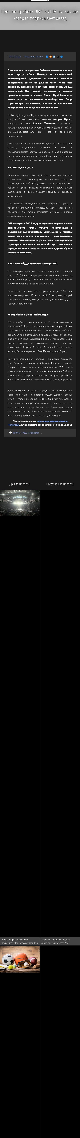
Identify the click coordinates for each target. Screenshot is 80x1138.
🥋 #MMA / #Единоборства (24, 432)
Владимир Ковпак (33, 56)
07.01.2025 (15, 56)
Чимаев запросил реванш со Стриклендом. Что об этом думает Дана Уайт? (19, 941)
